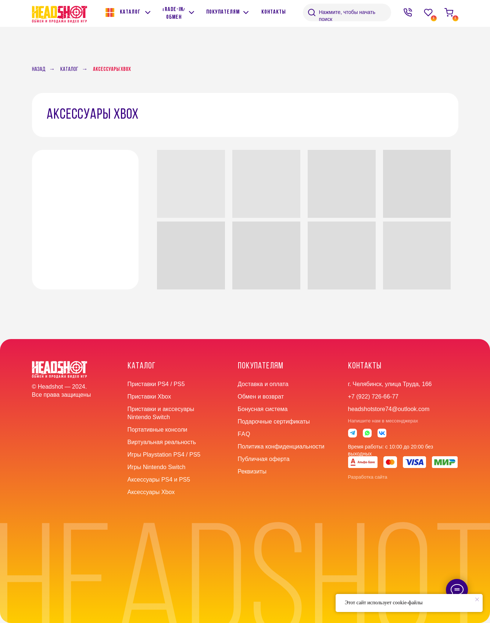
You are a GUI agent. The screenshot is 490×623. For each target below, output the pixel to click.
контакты (365, 366)
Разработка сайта (367, 477)
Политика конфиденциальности (281, 446)
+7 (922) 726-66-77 (373, 396)
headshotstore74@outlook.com (389, 409)
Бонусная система (263, 409)
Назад (39, 69)
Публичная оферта (264, 459)
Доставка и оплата (263, 384)
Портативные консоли (157, 429)
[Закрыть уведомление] (477, 599)
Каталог (69, 69)
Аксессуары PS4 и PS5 (159, 479)
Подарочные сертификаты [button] (274, 421)
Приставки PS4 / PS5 (156, 384)
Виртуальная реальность (162, 442)
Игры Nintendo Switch (157, 467)
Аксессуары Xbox (112, 69)
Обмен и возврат (261, 396)
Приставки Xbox (149, 396)
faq (244, 434)
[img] (191, 12)
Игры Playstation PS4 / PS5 (164, 454)
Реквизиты (252, 471)
